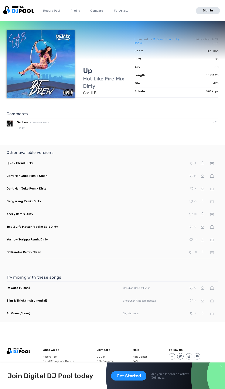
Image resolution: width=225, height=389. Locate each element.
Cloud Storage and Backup (58, 361)
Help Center (140, 356)
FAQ (135, 361)
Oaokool (22, 122)
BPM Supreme (105, 361)
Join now (157, 377)
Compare (96, 11)
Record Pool (51, 11)
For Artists (121, 11)
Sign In (208, 10)
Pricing (75, 11)
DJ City (101, 356)
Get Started (129, 375)
